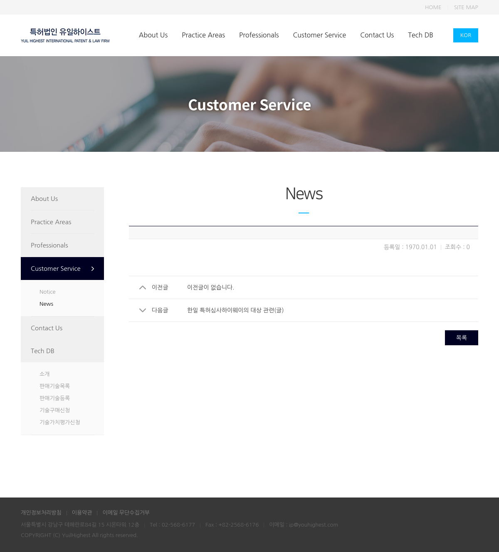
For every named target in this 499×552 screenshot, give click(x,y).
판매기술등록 (55, 398)
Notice (48, 292)
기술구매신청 (55, 410)
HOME (433, 7)
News (46, 304)
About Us (153, 35)
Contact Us (377, 35)
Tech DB (420, 35)
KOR (466, 35)
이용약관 (82, 512)
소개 (44, 374)
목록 (461, 338)
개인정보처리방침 (41, 512)
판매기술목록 (55, 386)
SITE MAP (466, 7)
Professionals (259, 35)
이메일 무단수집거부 (126, 512)
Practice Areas (203, 35)
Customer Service (319, 35)
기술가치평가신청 (60, 422)
